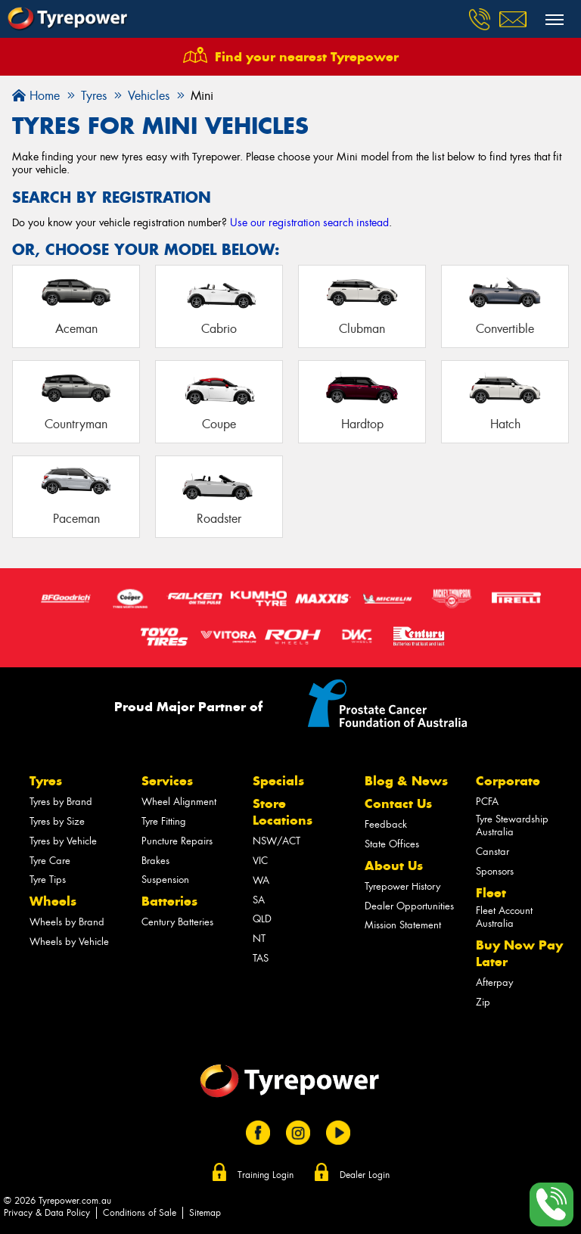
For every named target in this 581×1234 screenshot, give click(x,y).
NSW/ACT (276, 841)
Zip (483, 1002)
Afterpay (494, 982)
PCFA (487, 801)
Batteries (169, 901)
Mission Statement (403, 925)
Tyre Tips (48, 879)
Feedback (386, 824)
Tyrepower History (402, 886)
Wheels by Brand (67, 921)
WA (261, 880)
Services (167, 780)
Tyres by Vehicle (63, 841)
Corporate (508, 780)
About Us (394, 865)
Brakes (155, 860)
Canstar (492, 851)
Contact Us (398, 803)
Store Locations (282, 811)
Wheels (53, 901)
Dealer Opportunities (409, 906)
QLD (262, 918)
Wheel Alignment (178, 801)
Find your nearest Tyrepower (307, 56)
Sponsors (495, 871)
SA (259, 900)
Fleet (491, 892)
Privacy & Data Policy (47, 1213)
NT (259, 938)
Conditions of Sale (139, 1213)
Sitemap (205, 1213)
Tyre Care (50, 860)
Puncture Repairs (177, 841)
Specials (278, 780)
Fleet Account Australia (504, 917)
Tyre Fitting (163, 821)
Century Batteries (177, 921)
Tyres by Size (57, 821)
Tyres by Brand (61, 801)
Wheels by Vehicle (69, 941)
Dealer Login (365, 1175)
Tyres (46, 780)
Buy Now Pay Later (519, 953)
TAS (261, 958)
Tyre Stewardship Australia (512, 825)
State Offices (392, 844)
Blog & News (406, 780)
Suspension (165, 879)
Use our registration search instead (309, 222)
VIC (260, 860)
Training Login (266, 1175)
